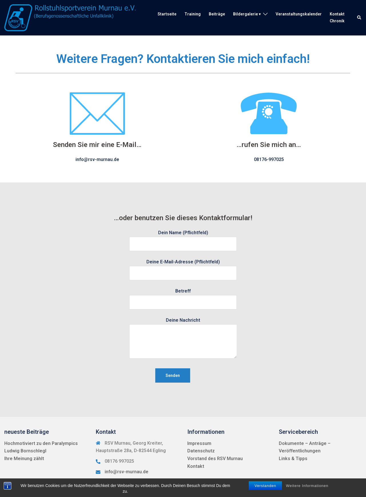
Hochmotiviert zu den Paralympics (41, 443)
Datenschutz (201, 451)
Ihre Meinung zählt (24, 458)
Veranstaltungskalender (299, 14)
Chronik (337, 21)
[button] (359, 17)
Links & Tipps (293, 458)
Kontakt (337, 14)
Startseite (167, 14)
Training (192, 14)
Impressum (199, 443)
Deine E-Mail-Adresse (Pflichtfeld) (183, 267)
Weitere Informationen (307, 486)
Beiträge (217, 14)
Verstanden (265, 486)
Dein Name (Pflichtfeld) (183, 238)
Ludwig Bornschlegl (25, 451)
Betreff (183, 296)
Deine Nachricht (183, 338)
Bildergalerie (245, 14)
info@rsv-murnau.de (126, 471)
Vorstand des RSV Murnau (215, 458)
